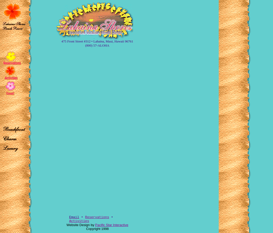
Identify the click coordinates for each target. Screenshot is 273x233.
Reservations (97, 217)
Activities (79, 221)
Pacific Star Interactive (111, 225)
